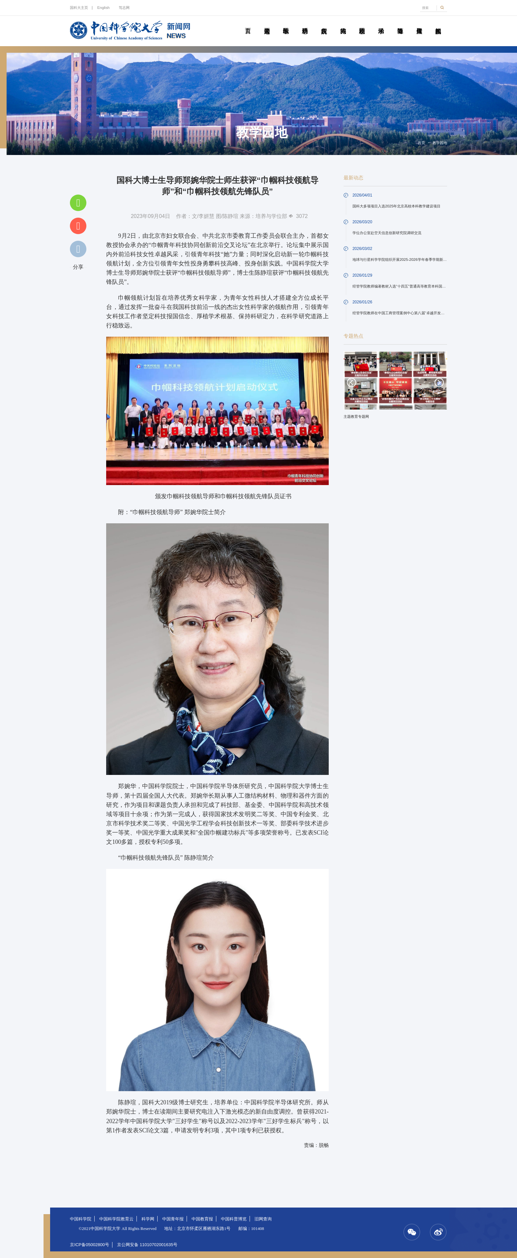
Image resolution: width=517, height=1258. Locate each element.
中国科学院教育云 (116, 1218)
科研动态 (305, 23)
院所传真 (324, 23)
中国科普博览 (234, 1218)
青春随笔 (400, 23)
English (103, 8)
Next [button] (439, 382)
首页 (248, 23)
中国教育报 (202, 1218)
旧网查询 (263, 1218)
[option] (395, 387)
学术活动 (381, 23)
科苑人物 (343, 23)
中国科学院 (80, 1218)
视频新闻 (438, 23)
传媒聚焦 (419, 23)
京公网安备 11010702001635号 (147, 1244)
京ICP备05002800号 (89, 1244)
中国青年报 (173, 1218)
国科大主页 (79, 8)
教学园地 (286, 23)
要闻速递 (267, 23)
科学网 (147, 1218)
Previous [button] (351, 382)
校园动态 (362, 23)
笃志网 (124, 8)
